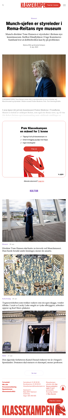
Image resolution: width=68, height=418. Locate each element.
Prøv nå (34, 149)
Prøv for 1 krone (52, 5)
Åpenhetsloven (7, 389)
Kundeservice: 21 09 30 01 (32, 384)
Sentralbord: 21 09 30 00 (31, 382)
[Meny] (64, 5)
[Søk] (3, 5)
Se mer (34, 373)
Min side (5, 384)
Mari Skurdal (52, 394)
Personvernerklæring (9, 387)
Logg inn (41, 181)
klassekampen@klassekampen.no (34, 386)
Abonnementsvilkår (8, 391)
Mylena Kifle (27, 45)
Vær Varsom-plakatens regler (52, 386)
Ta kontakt (6, 382)
